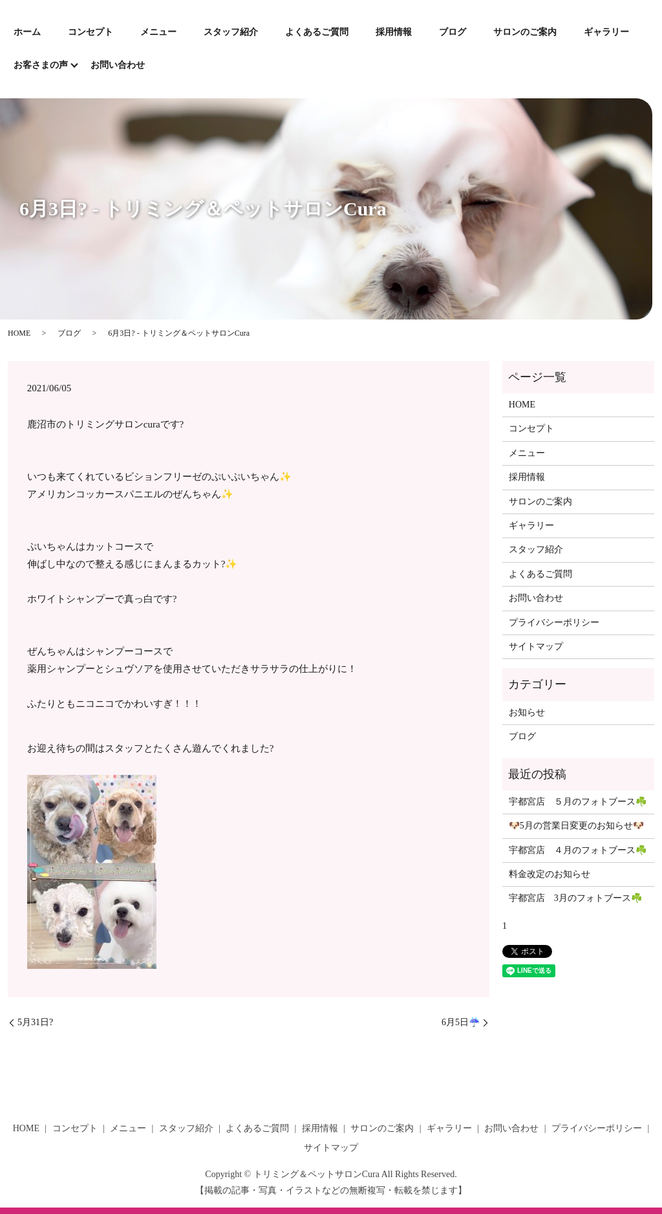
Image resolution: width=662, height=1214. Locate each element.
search (172, 66)
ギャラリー (606, 32)
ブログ (452, 32)
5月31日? (35, 1022)
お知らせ (527, 712)
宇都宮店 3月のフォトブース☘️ (575, 898)
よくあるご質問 (316, 32)
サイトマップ (536, 646)
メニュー (158, 32)
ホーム (27, 32)
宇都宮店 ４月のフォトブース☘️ (577, 850)
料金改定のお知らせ (549, 874)
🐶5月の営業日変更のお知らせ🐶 (576, 825)
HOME (19, 333)
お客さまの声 (41, 65)
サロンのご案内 (525, 32)
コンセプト (90, 32)
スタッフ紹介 (231, 32)
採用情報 (394, 32)
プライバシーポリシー (554, 622)
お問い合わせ (118, 65)
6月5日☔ (461, 1022)
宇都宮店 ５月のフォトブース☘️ (577, 802)
